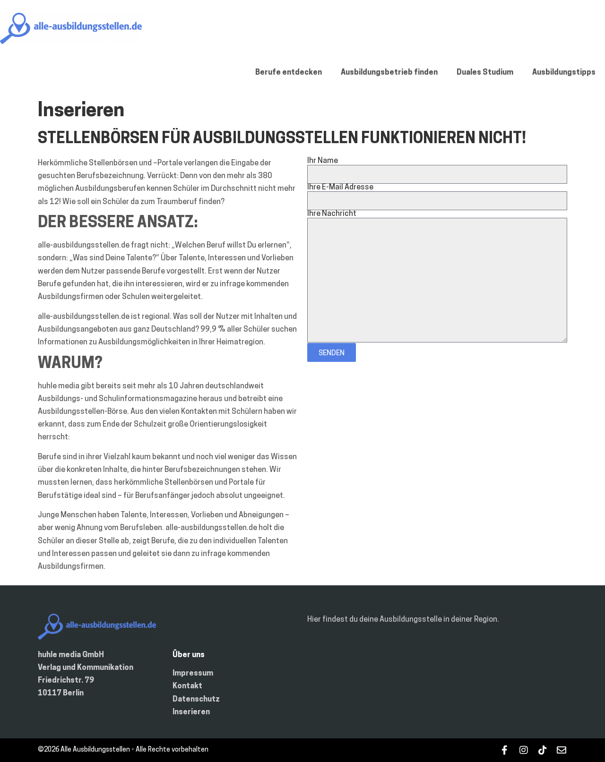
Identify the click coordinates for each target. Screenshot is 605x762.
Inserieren (191, 712)
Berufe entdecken (288, 73)
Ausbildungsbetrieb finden (389, 73)
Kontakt (187, 686)
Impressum (193, 673)
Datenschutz (196, 699)
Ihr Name (322, 161)
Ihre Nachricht (331, 214)
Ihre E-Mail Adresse (340, 187)
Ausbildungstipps (564, 73)
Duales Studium (485, 73)
